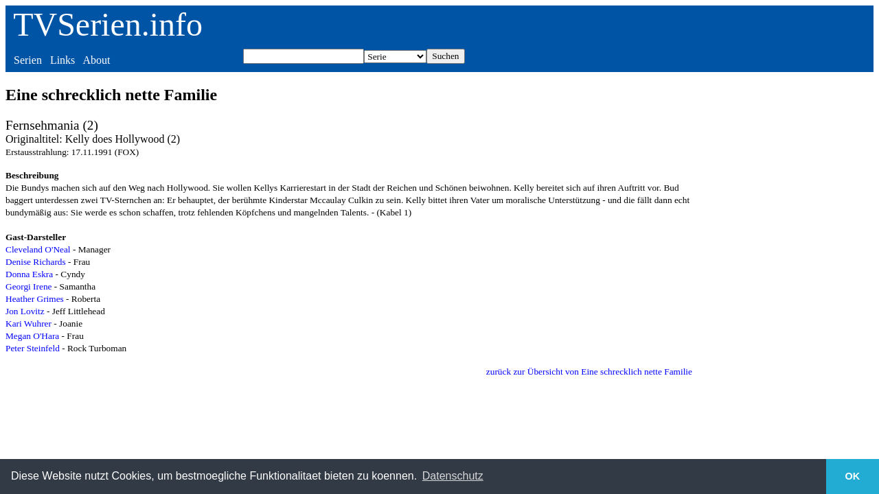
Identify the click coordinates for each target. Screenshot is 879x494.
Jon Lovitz (25, 311)
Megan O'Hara (32, 336)
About (96, 60)
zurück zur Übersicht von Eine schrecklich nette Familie (589, 371)
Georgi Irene (28, 286)
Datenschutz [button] (452, 476)
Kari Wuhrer (28, 323)
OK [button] (852, 476)
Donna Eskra (29, 274)
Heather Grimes (34, 299)
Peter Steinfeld (32, 348)
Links (62, 60)
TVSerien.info (108, 24)
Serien (28, 60)
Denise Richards (35, 262)
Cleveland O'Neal (38, 249)
